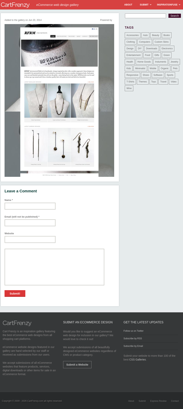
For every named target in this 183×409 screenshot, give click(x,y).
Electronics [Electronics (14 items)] (167, 48)
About (131, 401)
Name (9, 200)
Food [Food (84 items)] (147, 55)
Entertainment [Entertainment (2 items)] (133, 55)
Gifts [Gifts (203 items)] (156, 55)
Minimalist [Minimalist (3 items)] (140, 68)
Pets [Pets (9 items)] (175, 68)
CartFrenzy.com (35, 401)
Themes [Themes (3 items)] (143, 81)
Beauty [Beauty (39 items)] (155, 35)
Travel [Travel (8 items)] (163, 81)
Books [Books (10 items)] (167, 35)
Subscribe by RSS (132, 338)
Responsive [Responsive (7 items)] (132, 75)
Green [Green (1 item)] (167, 55)
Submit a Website (77, 364)
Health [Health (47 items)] (129, 61)
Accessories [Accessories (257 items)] (132, 35)
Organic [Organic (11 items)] (165, 68)
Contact (175, 401)
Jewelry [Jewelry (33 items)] (174, 61)
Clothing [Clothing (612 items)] (130, 42)
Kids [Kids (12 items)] (128, 68)
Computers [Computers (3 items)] (144, 42)
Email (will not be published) (22, 216)
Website (9, 233)
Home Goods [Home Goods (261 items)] (144, 61)
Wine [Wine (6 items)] (129, 88)
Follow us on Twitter (133, 331)
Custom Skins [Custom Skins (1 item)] (162, 42)
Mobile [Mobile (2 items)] (153, 68)
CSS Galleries (137, 359)
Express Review (158, 401)
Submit (142, 401)
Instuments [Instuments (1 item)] (160, 61)
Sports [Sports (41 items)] (170, 75)
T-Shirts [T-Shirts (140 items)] (130, 81)
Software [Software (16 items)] (158, 75)
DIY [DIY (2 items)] (140, 48)
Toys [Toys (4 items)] (153, 81)
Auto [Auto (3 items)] (145, 35)
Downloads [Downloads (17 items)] (151, 48)
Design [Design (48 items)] (129, 48)
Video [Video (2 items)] (173, 81)
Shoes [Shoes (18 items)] (146, 75)
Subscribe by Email (133, 346)
